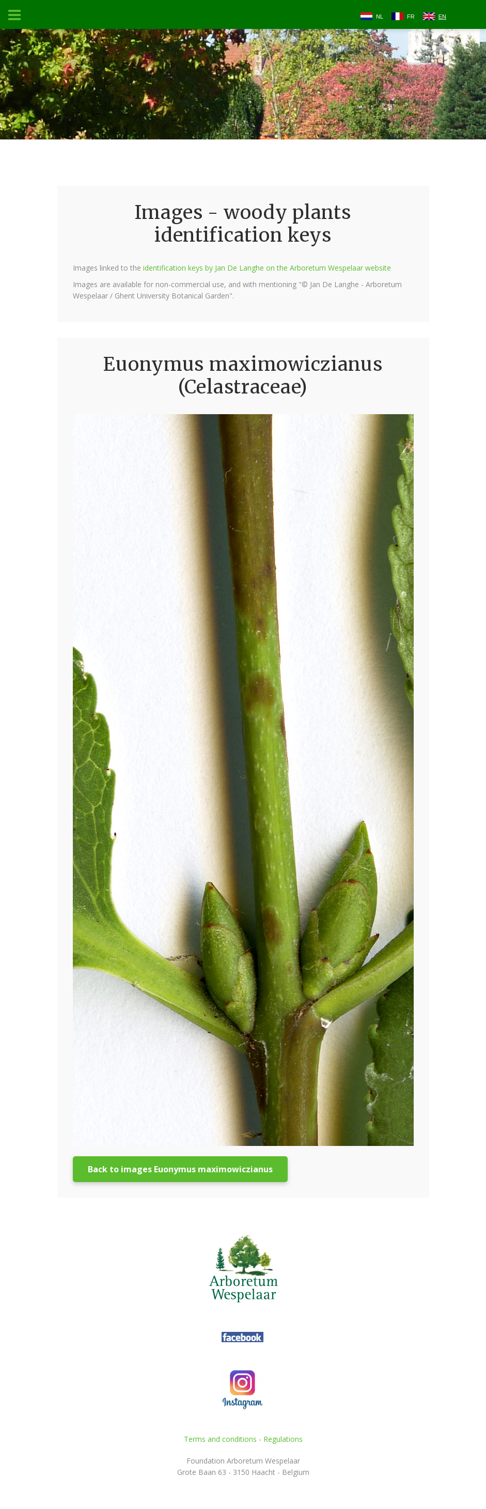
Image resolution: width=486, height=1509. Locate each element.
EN (442, 16)
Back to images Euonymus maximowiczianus (180, 1169)
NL (379, 16)
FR (411, 16)
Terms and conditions (220, 1439)
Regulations (283, 1439)
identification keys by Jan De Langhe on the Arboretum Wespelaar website (267, 268)
